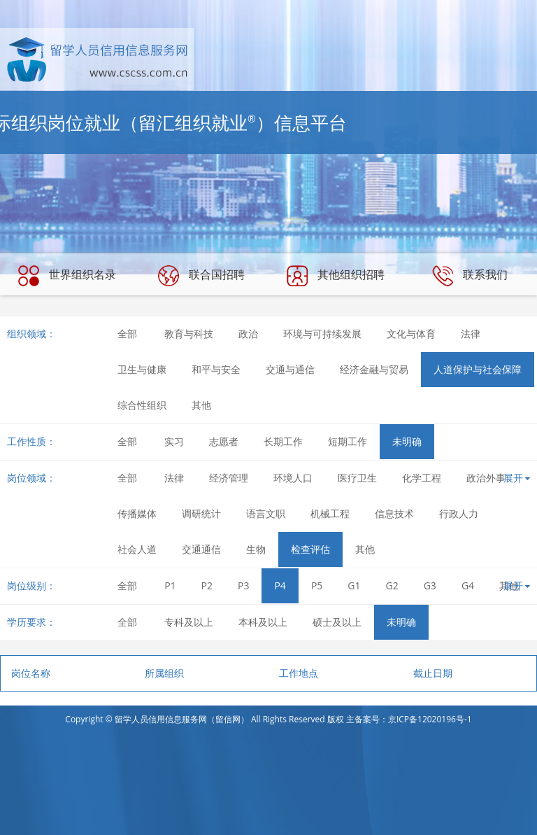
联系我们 (470, 275)
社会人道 (137, 549)
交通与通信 (290, 369)
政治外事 (486, 477)
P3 (243, 585)
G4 (467, 585)
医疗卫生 (357, 477)
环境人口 (293, 477)
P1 (170, 585)
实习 (174, 441)
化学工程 (421, 477)
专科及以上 (188, 622)
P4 (279, 585)
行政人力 (458, 513)
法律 (470, 333)
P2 (207, 585)
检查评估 (310, 549)
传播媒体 (137, 513)
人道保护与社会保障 (478, 369)
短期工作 (347, 441)
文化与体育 (411, 333)
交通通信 (201, 549)
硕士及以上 (337, 622)
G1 (354, 585)
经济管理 (228, 477)
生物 (256, 549)
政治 (248, 333)
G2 (392, 585)
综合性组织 (141, 405)
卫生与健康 (141, 369)
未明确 (407, 441)
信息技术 (394, 513)
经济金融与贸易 (374, 369)
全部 (127, 333)
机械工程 (330, 513)
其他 (201, 405)
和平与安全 (216, 369)
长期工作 (283, 441)
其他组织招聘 (336, 275)
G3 (430, 585)
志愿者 (223, 441)
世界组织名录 (67, 275)
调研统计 (201, 513)
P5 (316, 585)
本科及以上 (262, 622)
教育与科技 (188, 333)
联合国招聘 (201, 275)
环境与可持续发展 (322, 333)
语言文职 (265, 513)
